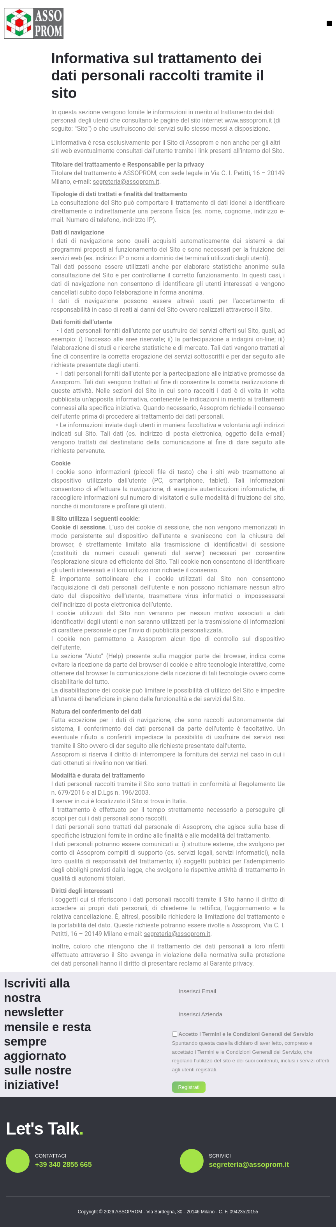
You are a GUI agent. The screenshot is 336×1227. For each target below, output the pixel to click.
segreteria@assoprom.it (126, 181)
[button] (329, 23)
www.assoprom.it (248, 120)
